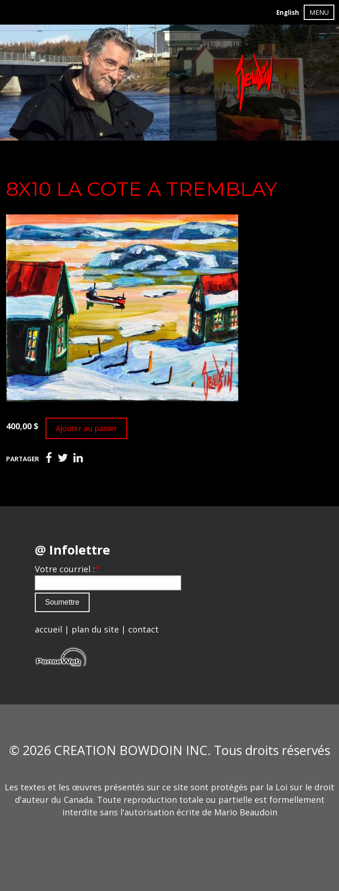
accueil (48, 629)
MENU (319, 12)
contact (143, 629)
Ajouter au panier (86, 428)
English (287, 12)
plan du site (95, 629)
